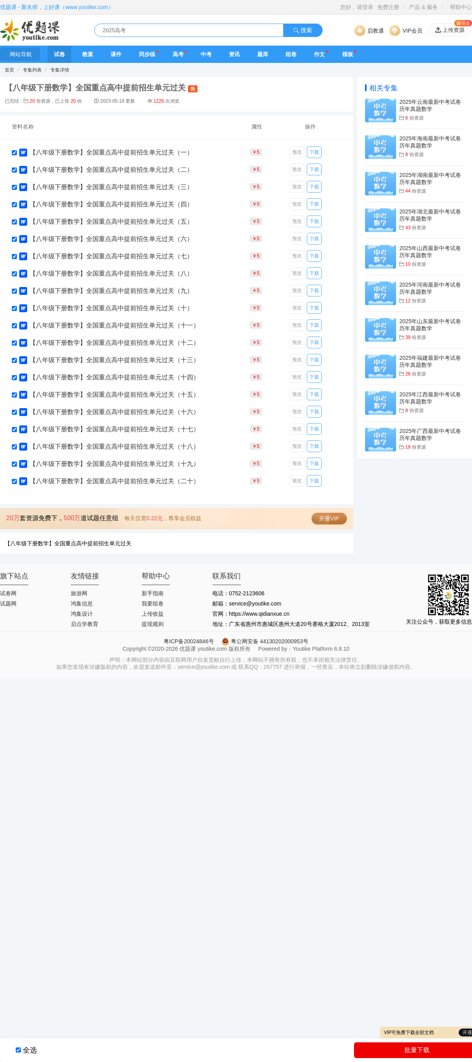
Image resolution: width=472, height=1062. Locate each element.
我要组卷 (153, 603)
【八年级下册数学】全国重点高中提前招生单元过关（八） (111, 273)
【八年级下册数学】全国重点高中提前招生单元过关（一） (111, 152)
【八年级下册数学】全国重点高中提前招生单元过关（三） (111, 187)
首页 (9, 70)
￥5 (256, 152)
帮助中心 (461, 7)
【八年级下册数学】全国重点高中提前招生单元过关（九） (111, 290)
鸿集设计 (82, 614)
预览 (297, 152)
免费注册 (388, 7)
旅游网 (79, 593)
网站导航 (20, 54)
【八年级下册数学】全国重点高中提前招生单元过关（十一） (114, 325)
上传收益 (153, 614)
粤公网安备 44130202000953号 (264, 641)
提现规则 (153, 624)
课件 (116, 54)
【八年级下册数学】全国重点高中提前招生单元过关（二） (111, 169)
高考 (178, 54)
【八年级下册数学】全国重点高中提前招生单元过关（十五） (114, 394)
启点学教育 (84, 624)
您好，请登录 (356, 7)
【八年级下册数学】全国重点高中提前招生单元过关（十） (111, 308)
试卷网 (8, 593)
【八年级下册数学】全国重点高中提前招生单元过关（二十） (114, 481)
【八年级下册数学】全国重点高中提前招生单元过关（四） (111, 204)
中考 (206, 54)
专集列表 (32, 70)
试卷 (59, 54)
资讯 (234, 54)
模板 (347, 54)
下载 (314, 152)
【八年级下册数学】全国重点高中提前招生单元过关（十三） (114, 360)
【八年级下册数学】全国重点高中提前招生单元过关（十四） (114, 377)
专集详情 (59, 70)
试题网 (8, 603)
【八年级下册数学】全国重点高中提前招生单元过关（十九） (114, 463)
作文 (319, 54)
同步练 (147, 54)
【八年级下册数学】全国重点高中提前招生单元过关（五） (111, 221)
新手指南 (153, 593)
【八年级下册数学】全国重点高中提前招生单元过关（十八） (114, 446)
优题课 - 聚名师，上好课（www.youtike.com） (57, 7)
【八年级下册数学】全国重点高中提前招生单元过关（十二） (114, 342)
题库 (262, 54)
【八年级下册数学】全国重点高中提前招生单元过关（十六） (114, 412)
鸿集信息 (82, 603)
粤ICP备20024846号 (189, 641)
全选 (30, 1050)
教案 (87, 54)
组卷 (291, 54)
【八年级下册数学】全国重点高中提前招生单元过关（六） (111, 239)
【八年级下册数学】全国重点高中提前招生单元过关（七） (111, 256)
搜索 (302, 30)
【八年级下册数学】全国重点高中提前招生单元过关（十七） (114, 429)
